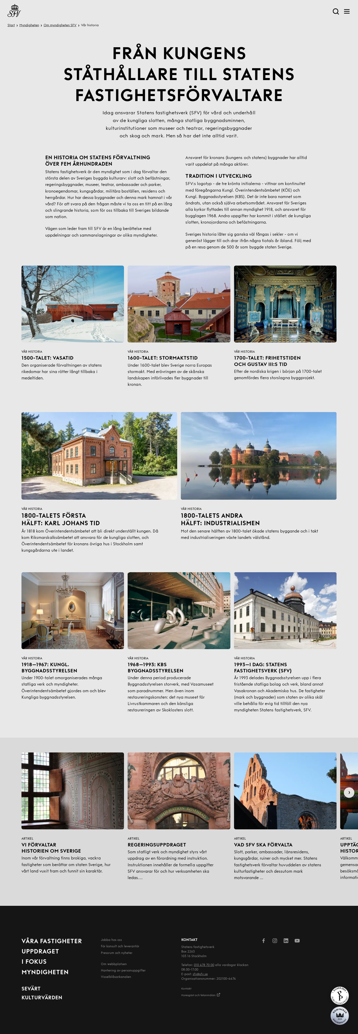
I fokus (34, 962)
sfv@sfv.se (200, 974)
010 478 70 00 (204, 965)
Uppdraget (40, 952)
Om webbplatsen (114, 964)
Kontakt (186, 988)
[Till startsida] (14, 11)
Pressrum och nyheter (116, 953)
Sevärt (31, 989)
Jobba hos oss (111, 940)
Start (11, 25)
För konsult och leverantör (120, 946)
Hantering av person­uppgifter (123, 970)
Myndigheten (29, 25)
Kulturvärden (41, 998)
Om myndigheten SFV (60, 25)
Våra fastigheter (51, 941)
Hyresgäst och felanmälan (201, 994)
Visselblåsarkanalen (116, 977)
